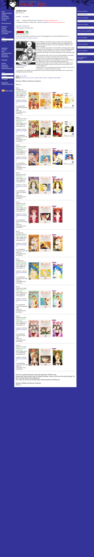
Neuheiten (4, 30)
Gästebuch (4, 48)
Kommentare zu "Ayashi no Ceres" (28, 38)
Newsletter (4, 60)
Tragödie (50, 77)
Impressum (4, 65)
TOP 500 (3, 49)
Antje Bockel (25, 26)
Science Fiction (43, 77)
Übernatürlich (57, 77)
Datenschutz (4, 66)
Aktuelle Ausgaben (6, 13)
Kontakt (3, 63)
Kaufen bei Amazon (21, 101)
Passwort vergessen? (7, 84)
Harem (27, 77)
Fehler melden (9, 90)
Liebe (36, 77)
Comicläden (4, 33)
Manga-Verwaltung (6, 31)
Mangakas (4, 26)
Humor (32, 77)
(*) (16, 103)
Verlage (3, 28)
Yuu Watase (25, 16)
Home (3, 11)
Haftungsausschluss (7, 68)
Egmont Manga (37, 20)
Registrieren (4, 82)
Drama (23, 77)
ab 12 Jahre (23, 76)
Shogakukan (45, 22)
